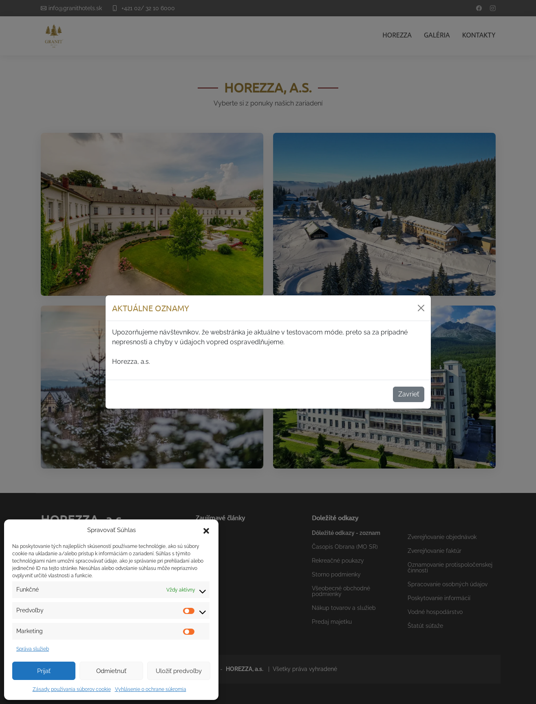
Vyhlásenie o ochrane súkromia (150, 689)
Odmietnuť (111, 671)
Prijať (44, 671)
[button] (206, 530)
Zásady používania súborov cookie (72, 689)
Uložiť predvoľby (179, 671)
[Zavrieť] (421, 308)
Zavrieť (408, 394)
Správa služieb (32, 649)
